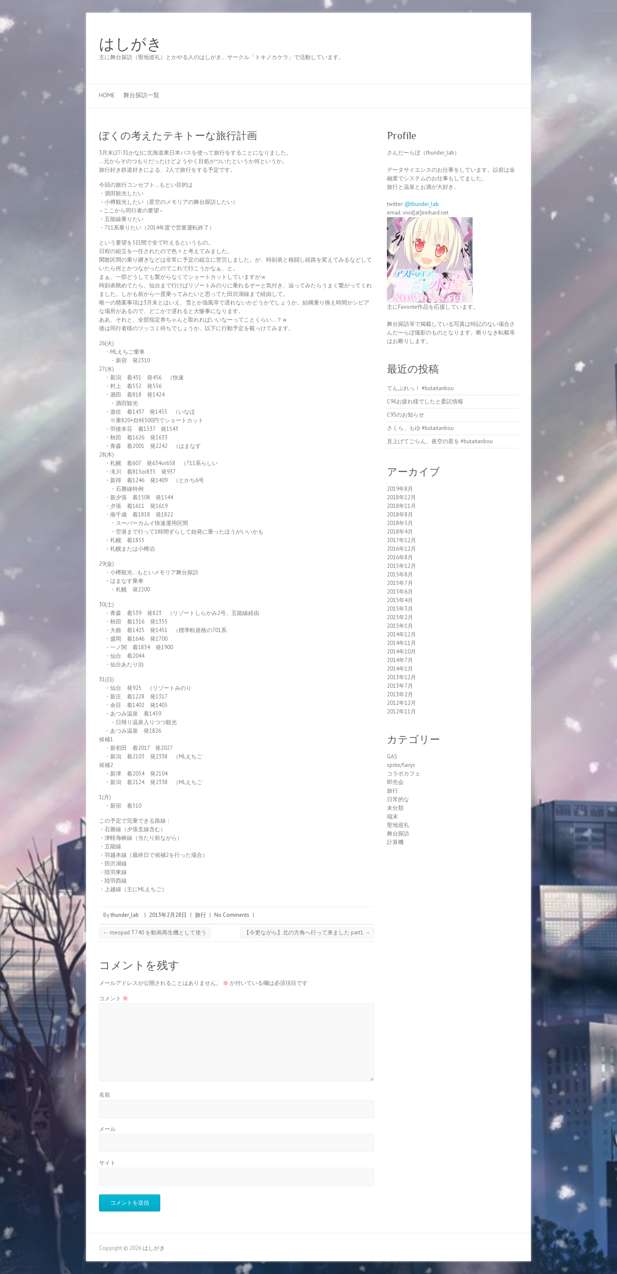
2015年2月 (400, 617)
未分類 (395, 808)
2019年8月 (400, 488)
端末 (392, 816)
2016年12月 (401, 548)
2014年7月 (400, 660)
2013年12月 (401, 677)
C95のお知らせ (405, 414)
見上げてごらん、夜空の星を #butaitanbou (440, 441)
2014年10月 (401, 651)
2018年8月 (400, 514)
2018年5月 (400, 523)
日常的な (398, 799)
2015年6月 (400, 591)
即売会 (395, 782)
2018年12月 (401, 497)
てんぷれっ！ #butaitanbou (420, 388)
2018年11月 (401, 506)
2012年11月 (401, 711)
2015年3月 (400, 608)
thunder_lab (125, 915)
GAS (392, 756)
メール (107, 1129)
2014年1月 (400, 668)
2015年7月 (400, 583)
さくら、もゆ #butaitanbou (420, 428)
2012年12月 (401, 703)
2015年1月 (400, 626)
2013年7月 (400, 685)
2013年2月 (400, 694)
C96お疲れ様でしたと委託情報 (425, 401)
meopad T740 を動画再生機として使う (155, 932)
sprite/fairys (401, 765)
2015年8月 (400, 574)
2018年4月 (400, 531)
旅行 (200, 915)
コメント (113, 998)
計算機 (395, 842)
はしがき (130, 44)
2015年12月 (401, 566)
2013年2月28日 (168, 915)
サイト (107, 1163)
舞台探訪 (398, 833)
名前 (104, 1094)
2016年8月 (400, 557)
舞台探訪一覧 (141, 95)
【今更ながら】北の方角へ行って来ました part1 (307, 932)
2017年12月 (401, 540)
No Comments (231, 915)
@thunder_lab (421, 204)
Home (107, 95)
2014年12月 (401, 634)
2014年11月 (401, 643)
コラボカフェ (403, 773)
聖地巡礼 (398, 825)
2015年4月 (400, 600)
